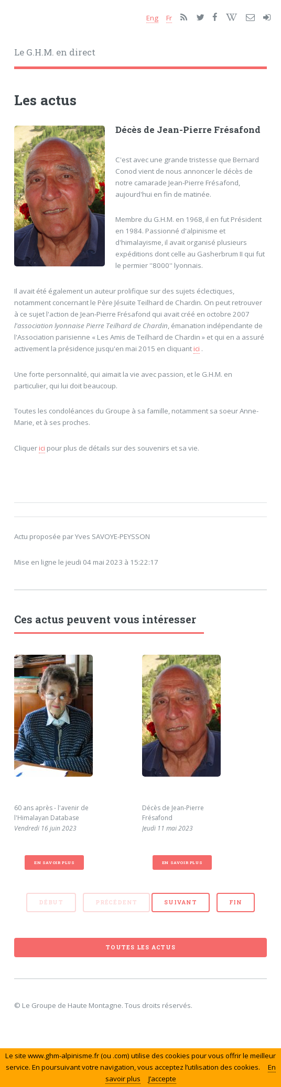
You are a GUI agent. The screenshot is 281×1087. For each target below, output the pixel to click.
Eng (152, 18)
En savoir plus (54, 862)
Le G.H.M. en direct (54, 52)
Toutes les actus (140, 947)
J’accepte (162, 1078)
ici (196, 348)
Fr (169, 18)
